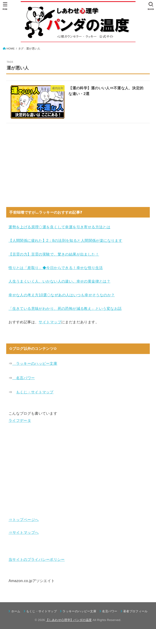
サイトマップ (50, 322)
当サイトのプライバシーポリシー (37, 559)
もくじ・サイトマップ (35, 392)
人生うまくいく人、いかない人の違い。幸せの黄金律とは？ (59, 281)
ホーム (15, 611)
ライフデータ (20, 420)
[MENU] (5, 6)
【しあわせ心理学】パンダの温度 (69, 620)
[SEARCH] (151, 6)
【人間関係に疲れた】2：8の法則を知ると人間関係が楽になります (65, 240)
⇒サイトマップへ (24, 532)
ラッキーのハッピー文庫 (34, 363)
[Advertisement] (78, 163)
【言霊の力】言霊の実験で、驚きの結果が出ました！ (54, 254)
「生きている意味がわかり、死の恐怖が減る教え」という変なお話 (65, 308)
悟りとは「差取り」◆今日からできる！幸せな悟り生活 (56, 268)
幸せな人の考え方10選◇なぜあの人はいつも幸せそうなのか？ (62, 295)
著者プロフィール (135, 611)
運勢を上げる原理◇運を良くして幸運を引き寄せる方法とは (59, 227)
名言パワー (23, 378)
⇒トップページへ (24, 519)
